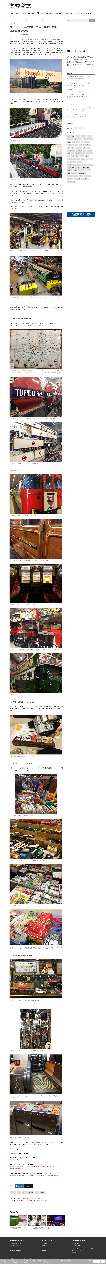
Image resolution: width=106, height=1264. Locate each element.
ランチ (82, 156)
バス (19, 1192)
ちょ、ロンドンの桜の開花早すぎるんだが (78, 92)
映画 (83, 116)
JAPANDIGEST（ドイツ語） (78, 1250)
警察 (74, 142)
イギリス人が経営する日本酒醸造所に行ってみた (80, 81)
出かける (49, 13)
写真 (73, 156)
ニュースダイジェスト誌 (46, 1243)
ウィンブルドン (87, 145)
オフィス (90, 136)
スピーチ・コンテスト (73, 145)
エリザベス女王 (71, 150)
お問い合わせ (75, 1252)
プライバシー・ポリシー (35, 1262)
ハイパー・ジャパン (80, 153)
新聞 (69, 153)
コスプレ (85, 164)
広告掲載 (43, 1245)
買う (88, 116)
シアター (70, 111)
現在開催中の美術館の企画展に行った (77, 78)
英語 (69, 147)
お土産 (77, 156)
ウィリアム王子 (82, 170)
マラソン (84, 136)
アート (81, 176)
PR (69, 107)
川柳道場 (90, 150)
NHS (69, 173)
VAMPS (83, 167)
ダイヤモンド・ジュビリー (74, 159)
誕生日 (83, 159)
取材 (85, 150)
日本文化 (70, 170)
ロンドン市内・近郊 (23, 20)
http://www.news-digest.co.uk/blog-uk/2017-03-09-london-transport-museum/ (34, 1175)
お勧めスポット (82, 173)
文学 (88, 159)
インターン (87, 142)
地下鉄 (42, 1192)
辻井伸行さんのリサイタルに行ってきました (29, 1198)
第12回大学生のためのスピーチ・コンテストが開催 (31, 1200)
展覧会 (69, 142)
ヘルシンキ (74, 173)
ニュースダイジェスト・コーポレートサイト (82, 1248)
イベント (16, 20)
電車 (73, 153)
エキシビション (85, 178)
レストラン (70, 139)
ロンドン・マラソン (88, 139)
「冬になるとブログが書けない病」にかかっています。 (81, 99)
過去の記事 (69, 128)
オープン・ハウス (72, 181)
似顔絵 (75, 170)
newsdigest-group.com (81, 67)
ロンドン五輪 (79, 147)
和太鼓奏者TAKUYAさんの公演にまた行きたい (79, 76)
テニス (78, 142)
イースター (70, 178)
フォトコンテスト (72, 161)
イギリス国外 (71, 109)
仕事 (69, 156)
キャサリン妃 (71, 167)
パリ (85, 147)
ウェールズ (77, 178)
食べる (40, 13)
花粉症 (87, 156)
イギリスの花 (88, 176)
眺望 (88, 167)
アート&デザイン (77, 107)
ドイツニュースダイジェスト (74, 164)
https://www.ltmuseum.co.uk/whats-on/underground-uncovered (29, 1160)
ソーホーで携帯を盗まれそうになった (77, 85)
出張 (92, 159)
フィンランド (90, 153)
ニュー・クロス (78, 139)
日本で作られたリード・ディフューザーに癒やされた (81, 83)
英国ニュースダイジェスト (74, 13)
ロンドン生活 (20, 13)
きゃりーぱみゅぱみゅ (73, 176)
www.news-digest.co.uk (71, 67)
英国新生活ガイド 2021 (81, 214)
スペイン (80, 161)
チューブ (13, 1192)
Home (11, 20)
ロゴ (37, 1192)
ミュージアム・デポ (28, 1192)
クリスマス (91, 164)
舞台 (73, 147)
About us (43, 1248)
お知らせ (59, 13)
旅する (31, 13)
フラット (78, 136)
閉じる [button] (99, 1261)
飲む (76, 118)
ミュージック (86, 111)
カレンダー (79, 150)
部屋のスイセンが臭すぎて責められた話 (78, 96)
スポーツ (78, 111)
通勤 (89, 147)
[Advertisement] (65, 7)
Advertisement (44, 1250)
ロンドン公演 (71, 136)
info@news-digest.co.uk (15, 1250)
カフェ (89, 170)
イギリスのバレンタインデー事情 (76, 94)
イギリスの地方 (87, 107)
